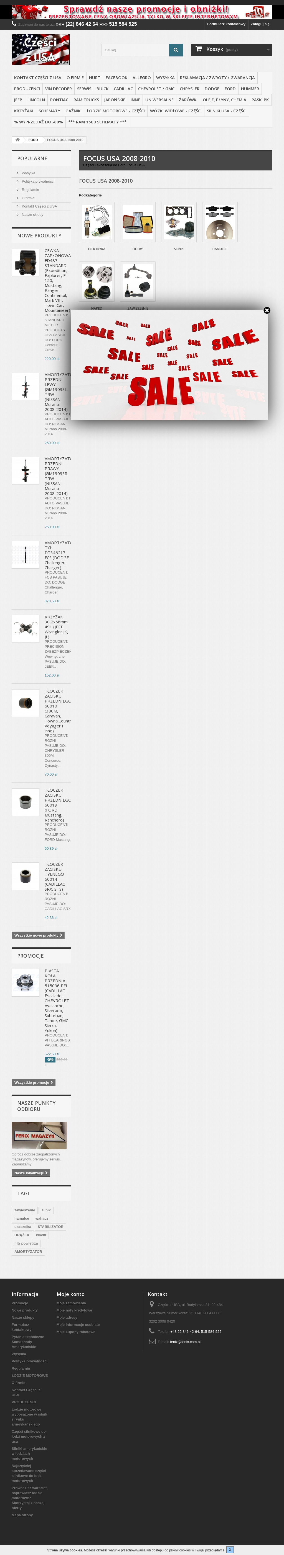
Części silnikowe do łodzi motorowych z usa (29, 1436)
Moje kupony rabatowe (76, 1332)
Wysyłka (165, 77)
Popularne (32, 158)
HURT (94, 77)
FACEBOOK (116, 77)
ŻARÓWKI (188, 99)
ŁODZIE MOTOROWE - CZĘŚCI (116, 110)
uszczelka (22, 1227)
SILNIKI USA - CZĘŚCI (227, 110)
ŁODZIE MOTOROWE (30, 1375)
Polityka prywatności (37, 181)
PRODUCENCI (27, 88)
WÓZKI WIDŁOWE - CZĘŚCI (176, 110)
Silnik (179, 249)
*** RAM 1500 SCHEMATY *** (97, 122)
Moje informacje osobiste (78, 1325)
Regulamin (30, 190)
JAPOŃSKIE (114, 99)
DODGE (212, 88)
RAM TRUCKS (86, 99)
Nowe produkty (39, 235)
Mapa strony (22, 1515)
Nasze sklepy (32, 214)
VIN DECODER (58, 88)
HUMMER (250, 88)
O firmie (75, 77)
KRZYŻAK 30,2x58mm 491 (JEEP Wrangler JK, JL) (56, 626)
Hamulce (219, 249)
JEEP (18, 99)
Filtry (138, 249)
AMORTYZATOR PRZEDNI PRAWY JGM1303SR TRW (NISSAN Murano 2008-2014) (60, 476)
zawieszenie (24, 1210)
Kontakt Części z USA (37, 77)
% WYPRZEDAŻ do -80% (38, 122)
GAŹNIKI (73, 110)
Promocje (30, 955)
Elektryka (96, 249)
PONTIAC (59, 99)
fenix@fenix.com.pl (185, 1342)
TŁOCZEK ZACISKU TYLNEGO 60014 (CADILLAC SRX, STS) (55, 876)
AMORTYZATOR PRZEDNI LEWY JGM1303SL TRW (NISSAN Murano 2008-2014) (60, 392)
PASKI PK (260, 99)
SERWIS (84, 88)
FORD (230, 88)
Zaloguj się (260, 24)
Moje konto (71, 1294)
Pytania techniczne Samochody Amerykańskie (28, 1342)
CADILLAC (123, 88)
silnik (45, 1210)
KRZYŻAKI (23, 110)
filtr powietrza (26, 1243)
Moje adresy (67, 1317)
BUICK (102, 88)
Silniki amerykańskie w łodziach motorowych (29, 1454)
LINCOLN (36, 99)
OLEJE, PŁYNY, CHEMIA (224, 99)
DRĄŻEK (21, 1235)
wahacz (42, 1218)
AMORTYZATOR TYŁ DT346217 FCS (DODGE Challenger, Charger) (60, 555)
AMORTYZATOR (28, 1252)
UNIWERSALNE (159, 99)
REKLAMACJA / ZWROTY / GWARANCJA (217, 77)
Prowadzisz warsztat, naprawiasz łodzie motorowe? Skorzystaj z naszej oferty (30, 1498)
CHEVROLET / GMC (156, 88)
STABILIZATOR (51, 1227)
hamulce (21, 1218)
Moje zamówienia (71, 1303)
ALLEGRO (142, 77)
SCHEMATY (49, 110)
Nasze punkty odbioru (36, 1106)
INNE (135, 99)
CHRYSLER (189, 88)
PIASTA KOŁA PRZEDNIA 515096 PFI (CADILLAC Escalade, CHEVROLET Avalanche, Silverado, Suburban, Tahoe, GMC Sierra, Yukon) (57, 1000)
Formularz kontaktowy (226, 24)
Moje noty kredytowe (74, 1310)
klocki (41, 1235)
